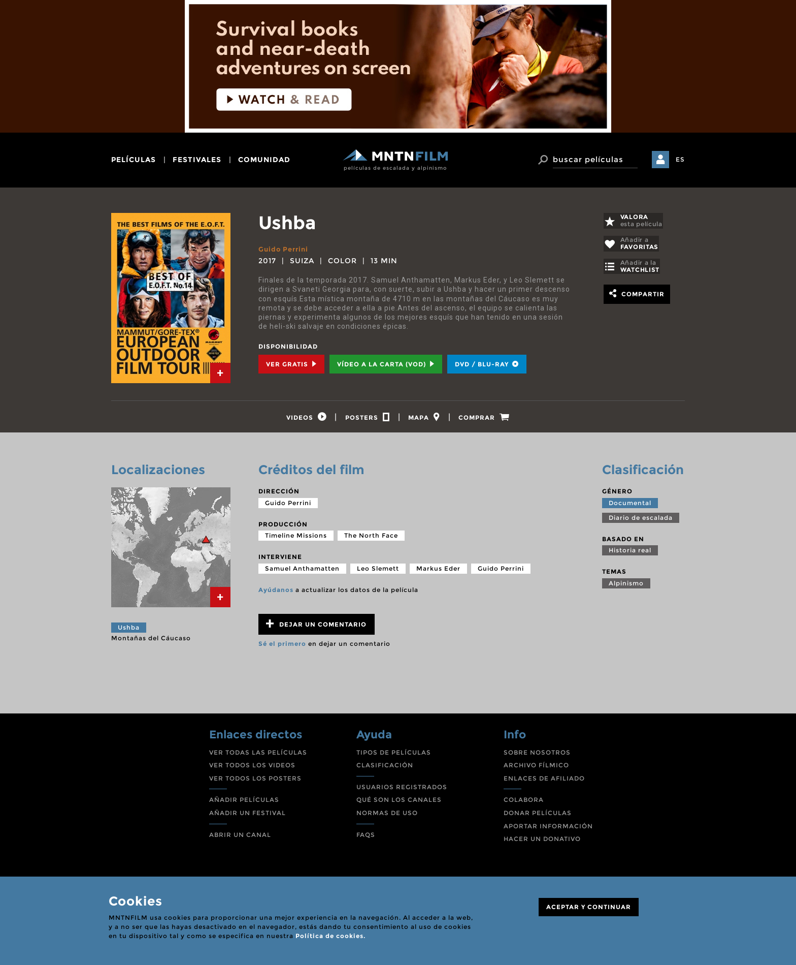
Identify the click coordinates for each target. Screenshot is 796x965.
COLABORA (524, 802)
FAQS (365, 838)
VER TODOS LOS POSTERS (255, 781)
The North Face (371, 538)
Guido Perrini (285, 249)
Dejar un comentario (316, 626)
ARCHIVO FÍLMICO (536, 768)
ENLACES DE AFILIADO (544, 781)
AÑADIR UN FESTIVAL (247, 816)
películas (133, 159)
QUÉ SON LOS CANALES (399, 802)
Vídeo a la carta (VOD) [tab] (386, 364)
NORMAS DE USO (387, 816)
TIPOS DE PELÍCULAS (393, 755)
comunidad (264, 159)
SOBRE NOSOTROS (537, 755)
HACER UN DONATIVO (542, 842)
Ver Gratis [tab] (291, 364)
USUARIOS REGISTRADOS (401, 790)
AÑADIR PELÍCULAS (244, 802)
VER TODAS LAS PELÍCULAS (258, 755)
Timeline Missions (296, 538)
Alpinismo (626, 586)
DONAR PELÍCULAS (538, 816)
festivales (197, 159)
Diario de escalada (641, 520)
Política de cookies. (330, 936)
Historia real (630, 553)
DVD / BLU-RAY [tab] (487, 364)
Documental (630, 505)
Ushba (129, 630)
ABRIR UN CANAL (240, 838)
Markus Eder (438, 571)
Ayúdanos (275, 593)
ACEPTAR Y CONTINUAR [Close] (588, 907)
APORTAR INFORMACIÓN (548, 829)
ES (680, 159)
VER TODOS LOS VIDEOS (252, 768)
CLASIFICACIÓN (384, 768)
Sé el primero (282, 646)
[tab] (220, 373)
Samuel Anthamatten (302, 571)
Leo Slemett (378, 571)
